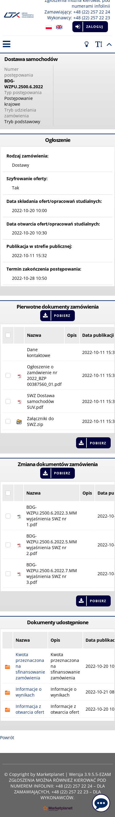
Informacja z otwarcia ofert (30, 709)
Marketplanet (50, 774)
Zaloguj (94, 26)
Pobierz (62, 315)
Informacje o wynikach (28, 692)
